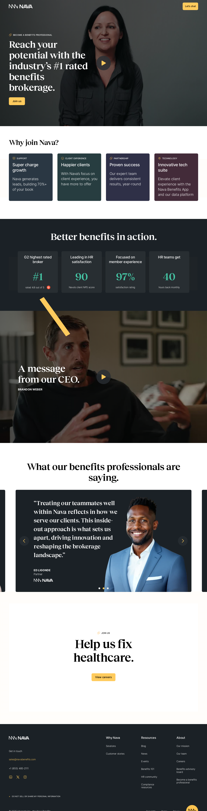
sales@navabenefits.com (22, 759)
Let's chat (190, 6)
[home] (21, 6)
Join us (16, 101)
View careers (103, 677)
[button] (14, 541)
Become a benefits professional (186, 781)
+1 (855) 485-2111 (19, 768)
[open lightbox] (103, 63)
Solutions (111, 745)
